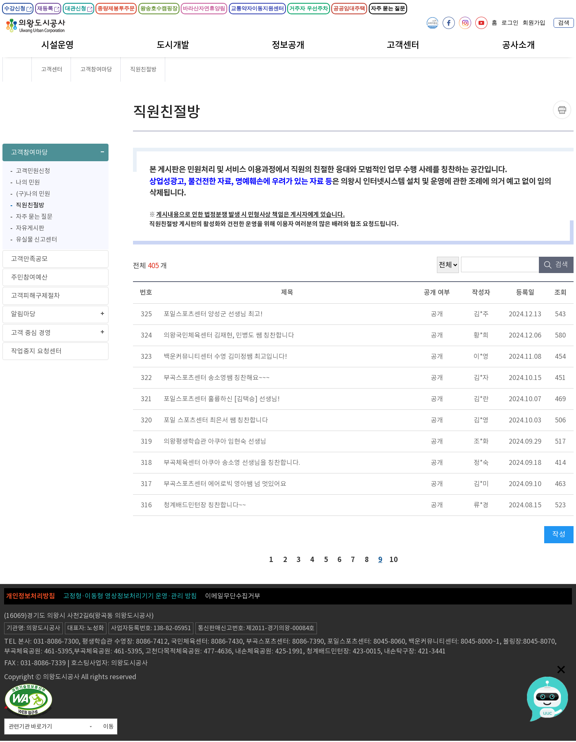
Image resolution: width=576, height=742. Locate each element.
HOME (16, 69)
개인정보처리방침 (30, 597)
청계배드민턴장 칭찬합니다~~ (205, 505)
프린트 (562, 110)
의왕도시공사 (35, 25)
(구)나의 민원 (33, 196)
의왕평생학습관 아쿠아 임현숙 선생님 (215, 441)
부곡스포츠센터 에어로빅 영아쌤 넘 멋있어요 (225, 484)
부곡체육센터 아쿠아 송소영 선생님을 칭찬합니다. (232, 462)
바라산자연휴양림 (204, 8)
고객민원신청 (33, 173)
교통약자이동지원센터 (257, 8)
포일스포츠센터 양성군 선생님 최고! (213, 314)
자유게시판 (30, 230)
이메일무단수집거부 (232, 597)
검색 (563, 23)
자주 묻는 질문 (388, 8)
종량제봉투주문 (116, 8)
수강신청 (17, 8)
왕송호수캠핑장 (158, 8)
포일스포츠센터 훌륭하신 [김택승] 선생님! (222, 399)
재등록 (48, 8)
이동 (108, 727)
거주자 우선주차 (308, 8)
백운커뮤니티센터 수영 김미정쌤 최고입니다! (225, 356)
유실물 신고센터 (36, 241)
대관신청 (78, 8)
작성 (558, 534)
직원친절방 (30, 207)
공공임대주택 (349, 8)
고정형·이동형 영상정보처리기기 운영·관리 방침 (130, 597)
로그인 (509, 23)
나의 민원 (28, 184)
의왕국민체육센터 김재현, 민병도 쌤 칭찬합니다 (229, 335)
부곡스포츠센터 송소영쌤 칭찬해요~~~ (217, 377)
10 (395, 559)
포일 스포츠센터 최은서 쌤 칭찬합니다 (216, 420)
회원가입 (534, 23)
